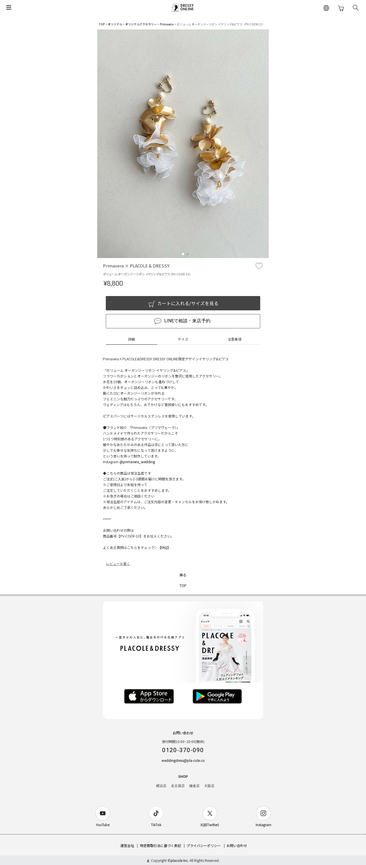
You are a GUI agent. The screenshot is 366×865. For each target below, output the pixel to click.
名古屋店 (178, 786)
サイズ (183, 339)
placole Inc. (180, 860)
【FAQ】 (164, 547)
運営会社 (127, 845)
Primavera (167, 24)
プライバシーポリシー (203, 845)
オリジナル (115, 24)
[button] (183, 254)
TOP (102, 24)
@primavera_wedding (137, 461)
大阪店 (209, 786)
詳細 (131, 339)
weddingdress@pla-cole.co (183, 760)
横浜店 (161, 786)
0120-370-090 (183, 750)
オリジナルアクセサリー (141, 24)
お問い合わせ (236, 845)
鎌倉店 (194, 786)
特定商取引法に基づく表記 (160, 845)
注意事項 (234, 339)
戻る (183, 574)
